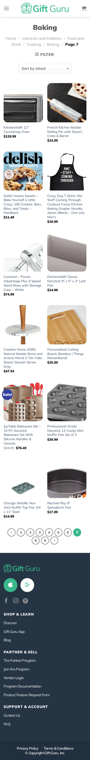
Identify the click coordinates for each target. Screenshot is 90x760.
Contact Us (12, 715)
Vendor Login (14, 677)
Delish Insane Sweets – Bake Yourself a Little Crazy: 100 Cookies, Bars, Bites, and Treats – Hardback (23, 204)
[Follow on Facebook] (6, 601)
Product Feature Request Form (26, 695)
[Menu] (6, 8)
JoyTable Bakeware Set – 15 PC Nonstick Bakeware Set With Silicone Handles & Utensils (22, 434)
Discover (10, 623)
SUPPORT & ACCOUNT (26, 706)
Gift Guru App (14, 631)
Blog (7, 640)
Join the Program (16, 669)
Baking (53, 44)
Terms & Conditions (58, 748)
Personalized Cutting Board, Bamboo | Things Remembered (65, 353)
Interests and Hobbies (42, 38)
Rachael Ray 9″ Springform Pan (59, 505)
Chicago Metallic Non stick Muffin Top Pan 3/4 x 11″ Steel (22, 507)
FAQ (7, 724)
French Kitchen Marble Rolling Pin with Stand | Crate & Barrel (65, 131)
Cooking (34, 44)
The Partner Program (20, 660)
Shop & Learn (19, 614)
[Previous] (11, 532)
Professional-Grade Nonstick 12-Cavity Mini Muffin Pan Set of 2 (65, 430)
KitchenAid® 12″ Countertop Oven (17, 129)
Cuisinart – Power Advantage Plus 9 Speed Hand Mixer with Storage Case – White (22, 283)
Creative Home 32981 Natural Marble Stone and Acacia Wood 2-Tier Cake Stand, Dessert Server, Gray (23, 357)
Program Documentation (23, 686)
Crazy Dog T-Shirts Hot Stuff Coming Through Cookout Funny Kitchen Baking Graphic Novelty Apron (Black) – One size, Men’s (66, 206)
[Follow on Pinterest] (25, 601)
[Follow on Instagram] (15, 601)
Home (11, 38)
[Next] (54, 541)
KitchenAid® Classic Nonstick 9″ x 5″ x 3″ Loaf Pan (66, 281)
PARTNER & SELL (21, 652)
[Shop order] (45, 68)
